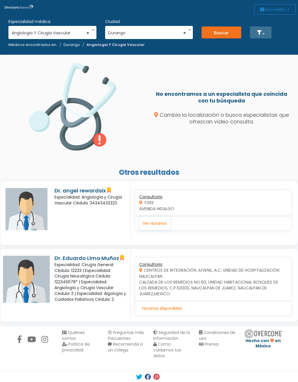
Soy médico (275, 9)
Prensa (208, 344)
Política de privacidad (76, 347)
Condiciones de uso (217, 335)
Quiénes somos (73, 335)
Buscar (221, 32)
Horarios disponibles (162, 308)
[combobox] (50, 31)
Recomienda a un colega (125, 347)
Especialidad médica (29, 21)
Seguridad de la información (171, 335)
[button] (260, 32)
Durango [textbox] (147, 33)
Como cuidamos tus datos (167, 350)
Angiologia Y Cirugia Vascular (116, 44)
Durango (72, 44)
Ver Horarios (154, 223)
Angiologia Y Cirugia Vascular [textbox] (50, 33)
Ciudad (112, 21)
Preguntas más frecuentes (126, 335)
